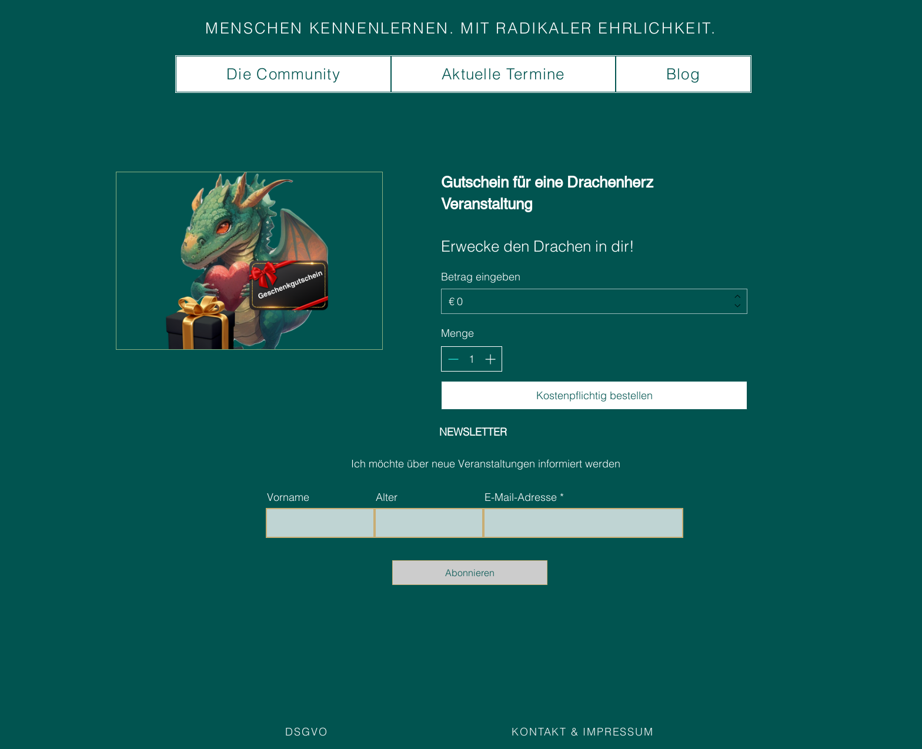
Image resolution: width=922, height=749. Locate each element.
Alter (386, 497)
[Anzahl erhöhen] (490, 359)
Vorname (288, 497)
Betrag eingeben (480, 276)
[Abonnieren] (469, 572)
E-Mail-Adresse (521, 497)
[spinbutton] (471, 359)
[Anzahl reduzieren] (453, 359)
